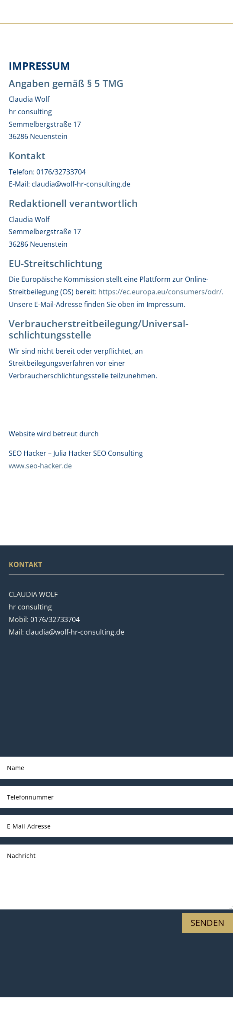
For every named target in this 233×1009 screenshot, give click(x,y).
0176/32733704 (55, 619)
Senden (207, 922)
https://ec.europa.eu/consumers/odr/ (160, 292)
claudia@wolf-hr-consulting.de (75, 632)
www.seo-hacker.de (40, 466)
